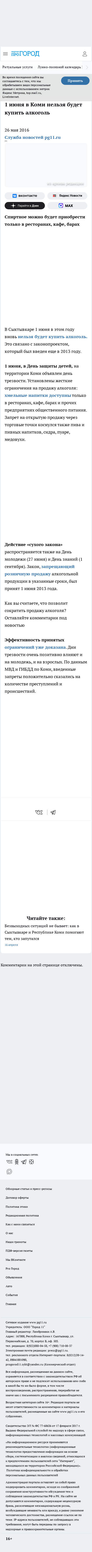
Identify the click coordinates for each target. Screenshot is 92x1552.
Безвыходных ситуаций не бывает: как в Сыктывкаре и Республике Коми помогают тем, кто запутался (46, 935)
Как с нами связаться (20, 1224)
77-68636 (45, 1426)
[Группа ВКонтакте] (25, 196)
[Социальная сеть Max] (67, 205)
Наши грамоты (16, 1242)
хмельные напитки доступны (38, 395)
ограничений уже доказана (35, 647)
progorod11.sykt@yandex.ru (24, 1364)
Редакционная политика (22, 1215)
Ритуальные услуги (17, 67)
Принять (75, 80)
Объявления (14, 1277)
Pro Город (12, 1268)
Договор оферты (17, 1197)
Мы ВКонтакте (16, 1260)
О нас (9, 1233)
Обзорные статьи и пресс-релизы (29, 1189)
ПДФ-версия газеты (19, 1250)
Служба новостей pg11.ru (33, 137)
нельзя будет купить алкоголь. (52, 336)
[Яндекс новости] (67, 196)
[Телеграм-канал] (24, 1162)
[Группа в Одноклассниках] (16, 1162)
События (12, 1295)
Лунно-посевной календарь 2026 (63, 67)
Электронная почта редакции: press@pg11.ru (37, 1350)
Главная (11, 1304)
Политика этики (17, 1206)
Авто (9, 1286)
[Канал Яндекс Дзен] (25, 205)
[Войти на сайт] (85, 54)
